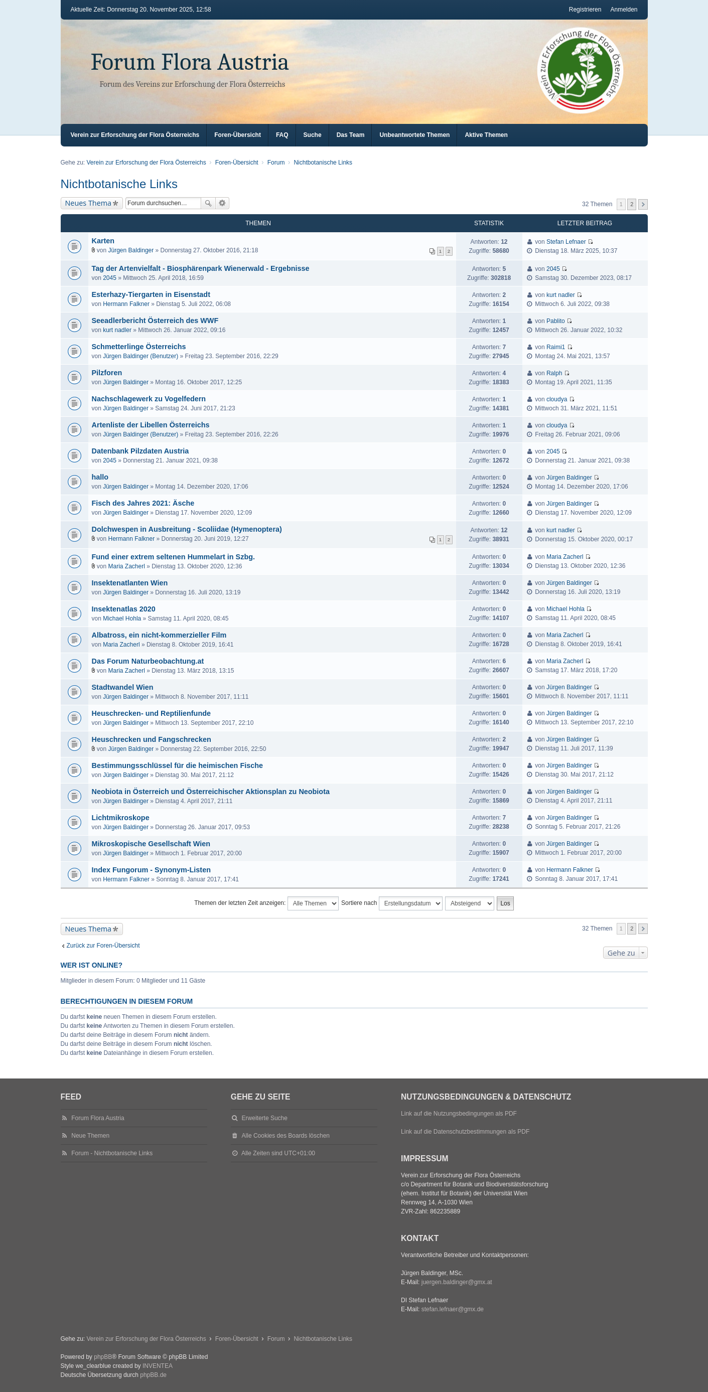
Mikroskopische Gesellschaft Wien (151, 844)
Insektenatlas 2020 (124, 609)
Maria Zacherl (126, 566)
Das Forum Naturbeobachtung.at (148, 661)
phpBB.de (153, 1374)
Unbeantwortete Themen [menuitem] (414, 134)
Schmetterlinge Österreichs (139, 347)
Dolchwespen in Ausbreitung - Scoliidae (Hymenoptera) (187, 529)
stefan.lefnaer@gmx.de (452, 1309)
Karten (103, 241)
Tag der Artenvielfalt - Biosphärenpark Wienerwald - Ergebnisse (201, 268)
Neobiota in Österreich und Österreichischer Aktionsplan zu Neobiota (211, 792)
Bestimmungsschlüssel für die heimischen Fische (177, 765)
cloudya (556, 399)
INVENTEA (158, 1365)
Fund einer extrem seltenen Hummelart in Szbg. (173, 557)
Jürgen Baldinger (131, 250)
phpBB (103, 1356)
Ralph (554, 373)
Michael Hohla (122, 618)
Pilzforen (107, 373)
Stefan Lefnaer (566, 241)
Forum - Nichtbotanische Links (112, 1153)
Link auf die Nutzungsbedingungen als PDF (459, 1113)
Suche (208, 203)
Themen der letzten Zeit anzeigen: (266, 903)
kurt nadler (560, 294)
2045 (109, 277)
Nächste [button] (643, 204)
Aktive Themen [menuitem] (486, 134)
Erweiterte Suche (222, 203)
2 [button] (631, 204)
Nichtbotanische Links (119, 184)
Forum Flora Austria (190, 62)
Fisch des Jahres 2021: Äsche (143, 503)
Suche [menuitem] (313, 134)
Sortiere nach (392, 903)
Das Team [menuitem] (351, 134)
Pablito (555, 321)
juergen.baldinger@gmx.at (456, 1282)
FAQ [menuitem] (282, 134)
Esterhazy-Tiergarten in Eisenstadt (151, 294)
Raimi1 (555, 347)
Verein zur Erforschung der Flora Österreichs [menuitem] (135, 134)
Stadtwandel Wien (123, 687)
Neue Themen (90, 1135)
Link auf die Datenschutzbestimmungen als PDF (465, 1131)
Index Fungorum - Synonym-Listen (151, 870)
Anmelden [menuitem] (623, 9)
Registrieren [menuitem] (585, 9)
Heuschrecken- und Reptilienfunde (151, 713)
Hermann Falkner (126, 303)
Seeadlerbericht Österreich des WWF (155, 321)
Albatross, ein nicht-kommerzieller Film (159, 635)
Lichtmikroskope (121, 818)
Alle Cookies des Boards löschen (286, 1135)
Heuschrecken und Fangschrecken (151, 739)
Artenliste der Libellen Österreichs (151, 425)
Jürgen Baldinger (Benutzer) (140, 356)
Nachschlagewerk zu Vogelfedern (149, 399)
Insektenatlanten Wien (130, 583)
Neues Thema (88, 203)
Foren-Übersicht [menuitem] (237, 134)
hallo (100, 477)
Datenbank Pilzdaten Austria (140, 451)
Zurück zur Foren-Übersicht (103, 945)
